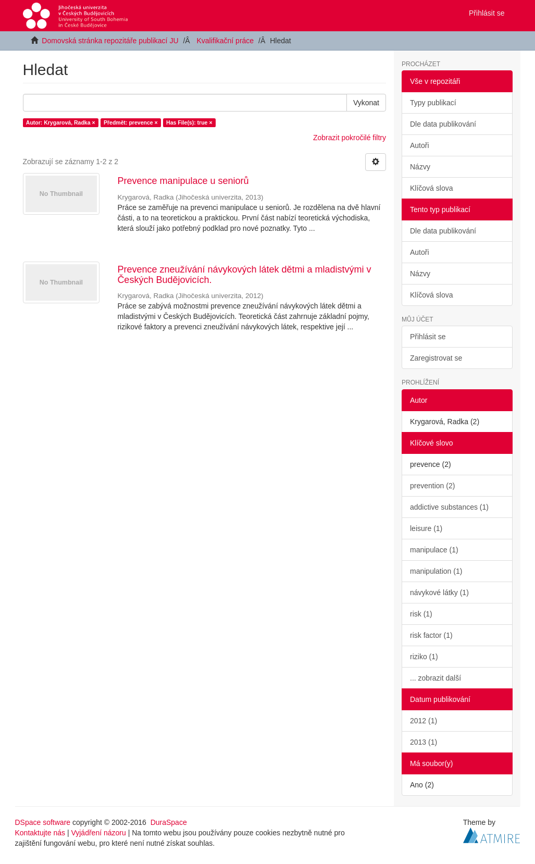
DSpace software (43, 822)
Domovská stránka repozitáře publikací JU (110, 40)
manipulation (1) (436, 571)
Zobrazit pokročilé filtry (349, 137)
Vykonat (366, 102)
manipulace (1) (434, 550)
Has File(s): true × (189, 122)
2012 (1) (423, 721)
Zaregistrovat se (436, 358)
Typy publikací (433, 102)
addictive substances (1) (449, 507)
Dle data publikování (443, 124)
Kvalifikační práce (225, 40)
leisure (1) (426, 528)
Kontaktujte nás (40, 833)
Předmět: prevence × (131, 122)
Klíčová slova (431, 188)
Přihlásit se (427, 336)
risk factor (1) (431, 635)
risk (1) (421, 614)
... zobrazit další (435, 678)
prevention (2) (432, 486)
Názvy (420, 167)
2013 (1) (423, 742)
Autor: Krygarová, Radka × (60, 122)
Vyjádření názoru (98, 833)
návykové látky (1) (439, 592)
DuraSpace (169, 822)
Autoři (419, 145)
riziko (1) (424, 656)
